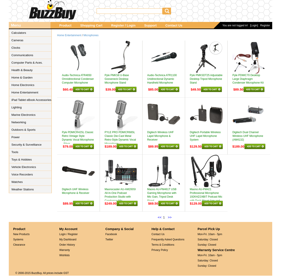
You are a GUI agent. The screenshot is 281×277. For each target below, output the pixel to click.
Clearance (19, 244)
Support (150, 25)
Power (15, 137)
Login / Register (68, 234)
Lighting (16, 107)
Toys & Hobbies (21, 159)
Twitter (109, 239)
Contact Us (173, 25)
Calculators (18, 32)
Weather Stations (22, 189)
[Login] (254, 25)
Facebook (111, 234)
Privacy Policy (159, 250)
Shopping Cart (91, 25)
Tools (14, 152)
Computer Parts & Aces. (27, 62)
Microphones (91, 35)
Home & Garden (21, 77)
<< (160, 217)
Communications (22, 55)
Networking (18, 122)
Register (265, 25)
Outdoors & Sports (23, 129)
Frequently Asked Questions (167, 239)
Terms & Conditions (162, 244)
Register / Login (123, 25)
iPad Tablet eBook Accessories (31, 100)
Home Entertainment (24, 92)
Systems (18, 239)
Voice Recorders (22, 174)
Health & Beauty (21, 70)
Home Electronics (22, 85)
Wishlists (64, 255)
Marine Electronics (23, 114)
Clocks (15, 47)
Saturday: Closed (208, 239)
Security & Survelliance (26, 144)
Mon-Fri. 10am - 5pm (210, 234)
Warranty (64, 250)
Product (65, 25)
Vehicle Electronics (23, 167)
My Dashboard (67, 239)
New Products (21, 234)
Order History (67, 244)
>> (170, 217)
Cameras (17, 40)
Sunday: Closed (207, 244)
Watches (17, 182)
